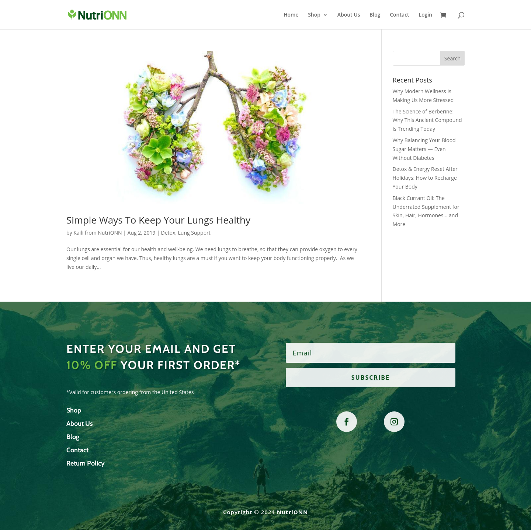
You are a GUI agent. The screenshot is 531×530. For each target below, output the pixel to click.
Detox (168, 232)
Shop (314, 15)
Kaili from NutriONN (97, 232)
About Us (348, 15)
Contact (399, 15)
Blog (374, 15)
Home (291, 15)
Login (425, 15)
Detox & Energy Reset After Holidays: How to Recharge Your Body (425, 177)
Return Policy (85, 463)
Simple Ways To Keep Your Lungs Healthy (158, 220)
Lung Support (194, 232)
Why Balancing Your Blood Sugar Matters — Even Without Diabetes (424, 149)
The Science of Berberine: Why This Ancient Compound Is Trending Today (427, 120)
